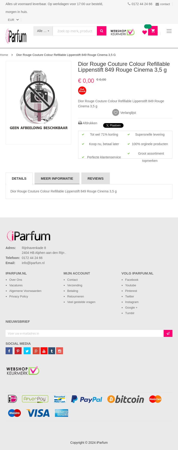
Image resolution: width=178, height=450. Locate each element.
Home (4, 55)
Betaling (72, 291)
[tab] (19, 178)
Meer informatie (57, 178)
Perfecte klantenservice (104, 157)
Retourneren (75, 296)
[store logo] (16, 36)
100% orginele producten (150, 144)
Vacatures (16, 285)
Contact (72, 279)
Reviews (96, 178)
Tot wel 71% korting (104, 134)
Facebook (131, 279)
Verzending (74, 285)
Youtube (130, 285)
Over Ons (15, 279)
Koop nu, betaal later (104, 144)
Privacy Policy (18, 296)
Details (19, 178)
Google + (131, 307)
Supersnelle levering (150, 134)
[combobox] (75, 30)
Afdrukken (87, 123)
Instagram (132, 302)
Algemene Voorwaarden (25, 291)
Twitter (129, 296)
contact (163, 4)
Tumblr (129, 313)
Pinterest (131, 291)
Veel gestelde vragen (81, 302)
